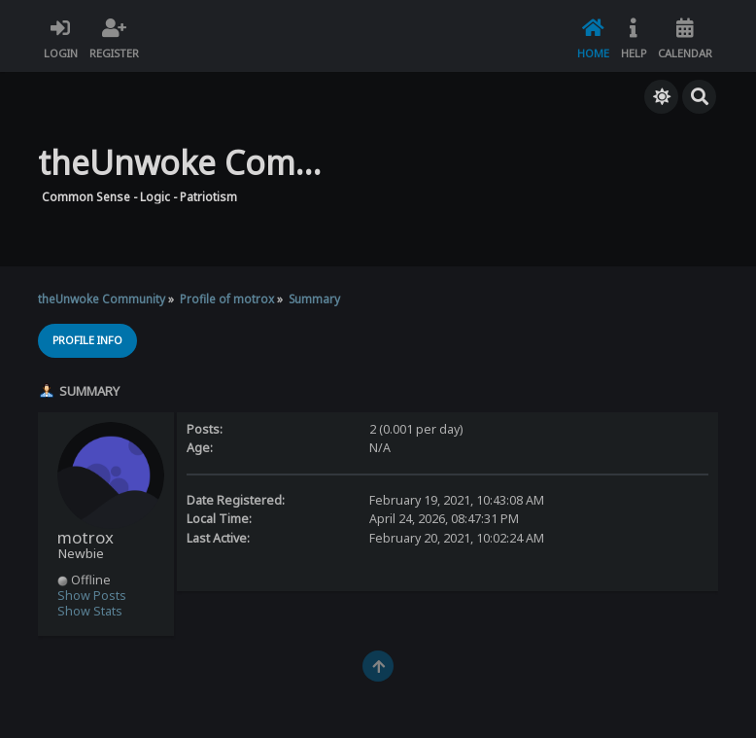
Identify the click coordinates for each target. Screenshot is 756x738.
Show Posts (91, 595)
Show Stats (89, 611)
